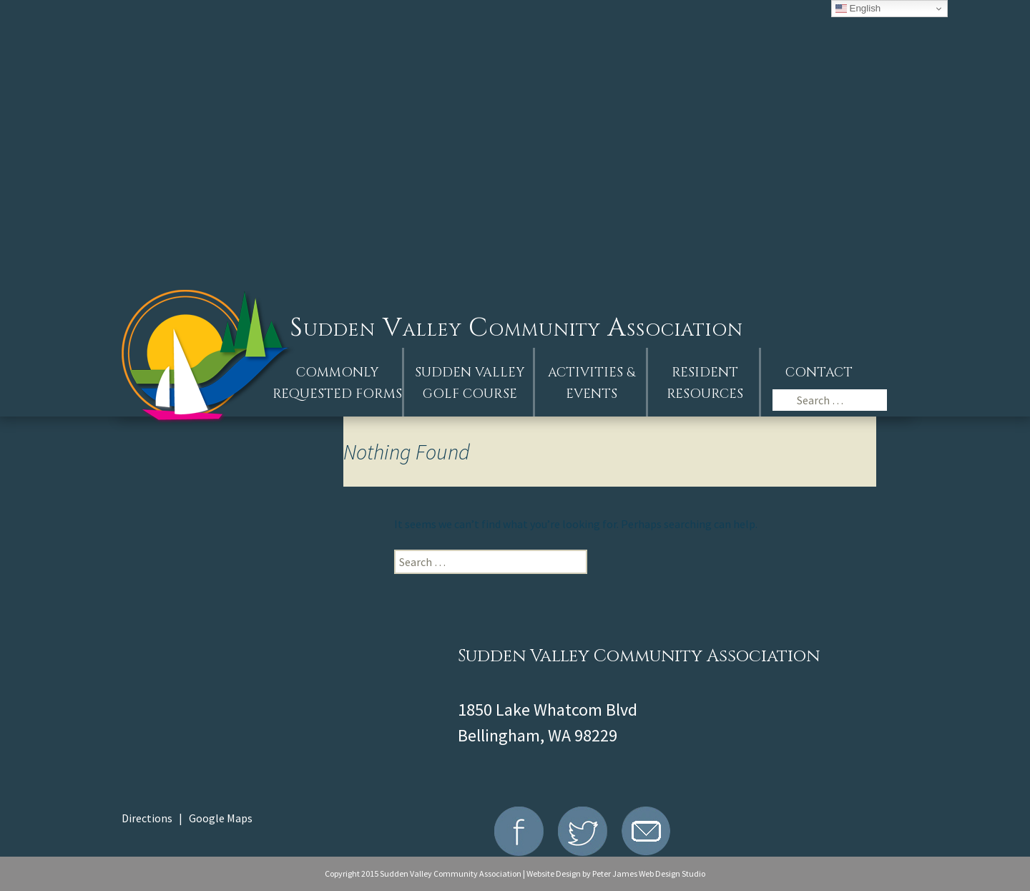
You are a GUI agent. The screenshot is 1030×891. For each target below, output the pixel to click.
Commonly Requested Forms (337, 383)
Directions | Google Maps (187, 818)
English (858, 8)
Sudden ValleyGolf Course (469, 383)
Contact (819, 372)
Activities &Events (591, 383)
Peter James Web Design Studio (648, 873)
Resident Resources (705, 383)
